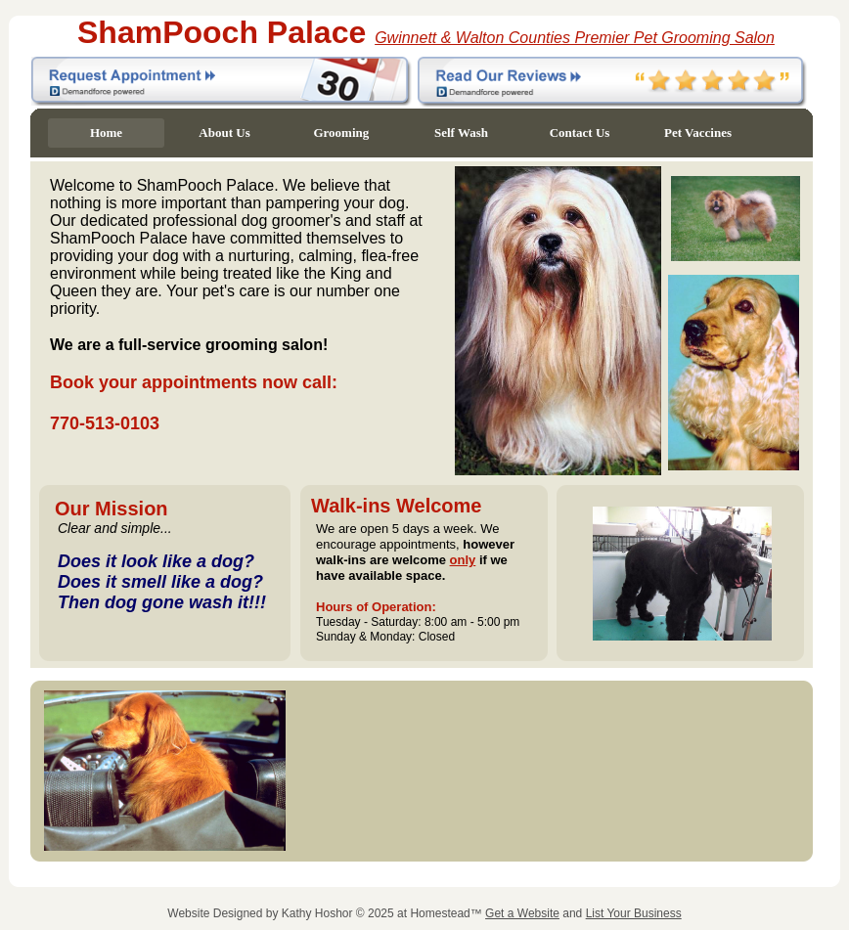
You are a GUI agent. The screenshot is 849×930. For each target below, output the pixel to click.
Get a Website (522, 913)
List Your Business (634, 913)
